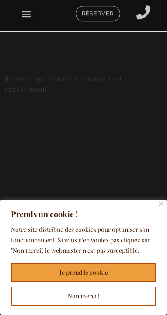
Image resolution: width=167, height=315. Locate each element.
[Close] (161, 204)
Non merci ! (84, 296)
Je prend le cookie (83, 272)
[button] (26, 13)
